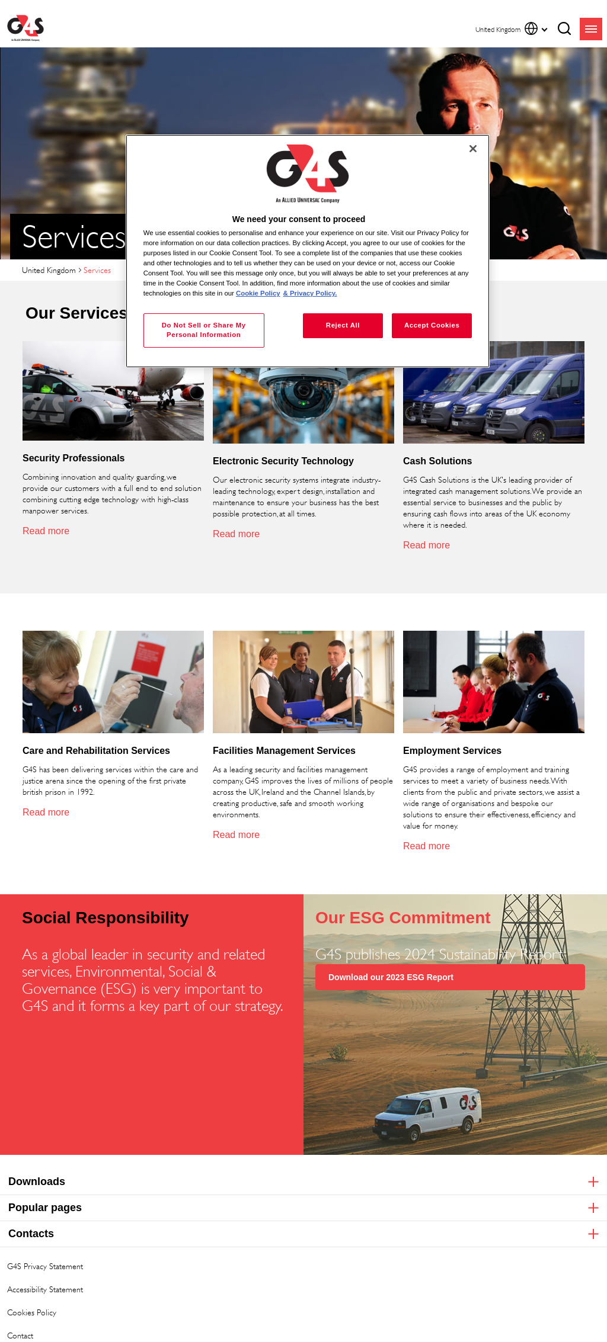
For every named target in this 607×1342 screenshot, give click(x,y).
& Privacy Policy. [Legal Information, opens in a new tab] (310, 293)
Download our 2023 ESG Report (390, 977)
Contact (20, 1335)
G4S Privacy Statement (45, 1266)
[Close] (473, 149)
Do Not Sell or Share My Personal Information (204, 330)
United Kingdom (49, 270)
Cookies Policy (31, 1312)
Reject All (343, 325)
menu (591, 29)
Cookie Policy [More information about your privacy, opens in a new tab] (258, 293)
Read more (46, 531)
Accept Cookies (431, 325)
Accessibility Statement (45, 1289)
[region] (308, 251)
